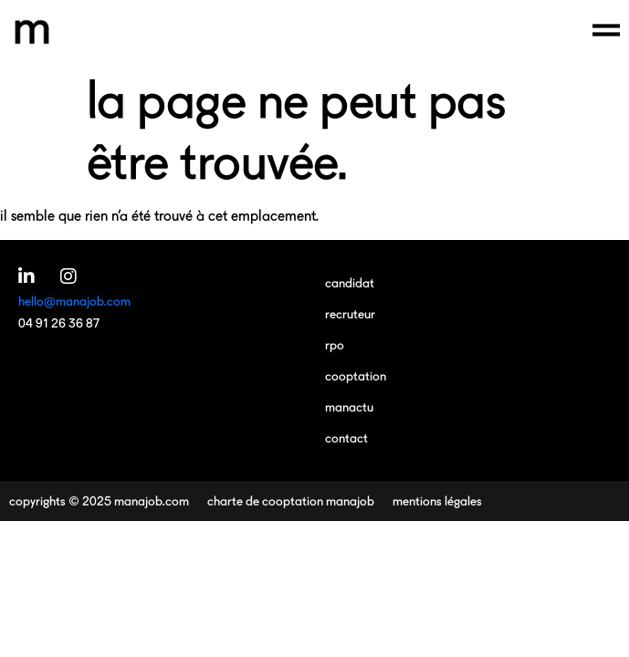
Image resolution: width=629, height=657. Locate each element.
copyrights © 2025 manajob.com (99, 500)
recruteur (350, 313)
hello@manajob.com (74, 300)
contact (346, 437)
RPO (334, 344)
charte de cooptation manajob (290, 500)
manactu (349, 406)
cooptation (355, 375)
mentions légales (437, 500)
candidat (349, 282)
